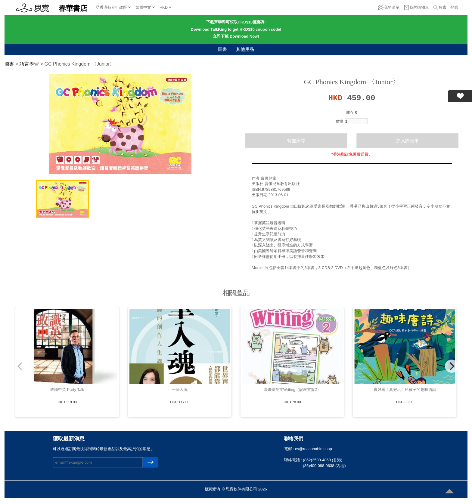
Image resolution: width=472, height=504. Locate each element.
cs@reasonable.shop (313, 449)
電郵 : (289, 449)
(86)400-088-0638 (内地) (324, 465)
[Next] (451, 366)
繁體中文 (145, 7)
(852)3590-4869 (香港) (322, 460)
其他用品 (245, 49)
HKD (165, 7)
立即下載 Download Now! (236, 36)
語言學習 (29, 63)
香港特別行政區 (113, 7)
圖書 (222, 49)
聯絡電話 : (293, 460)
